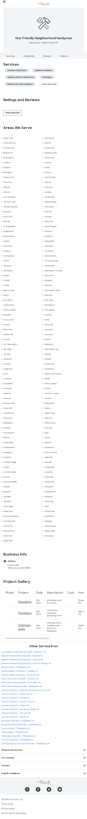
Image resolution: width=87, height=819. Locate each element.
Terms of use (7, 804)
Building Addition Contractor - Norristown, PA (20, 675)
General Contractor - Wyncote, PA (15, 713)
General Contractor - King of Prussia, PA (18, 702)
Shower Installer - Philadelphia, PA (15, 728)
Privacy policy (8, 808)
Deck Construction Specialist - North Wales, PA (21, 682)
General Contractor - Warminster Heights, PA (20, 709)
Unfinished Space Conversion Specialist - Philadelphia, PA (25, 744)
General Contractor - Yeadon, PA (15, 717)
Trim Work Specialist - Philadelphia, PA (17, 740)
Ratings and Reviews (21, 100)
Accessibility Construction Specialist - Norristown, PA (23, 652)
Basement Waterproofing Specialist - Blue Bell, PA (22, 656)
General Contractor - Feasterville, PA (16, 694)
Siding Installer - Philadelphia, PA (14, 732)
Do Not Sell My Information (13, 813)
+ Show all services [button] (49, 84)
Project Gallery (16, 581)
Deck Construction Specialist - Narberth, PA (19, 679)
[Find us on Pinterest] (38, 789)
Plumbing (25, 602)
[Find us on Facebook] (27, 789)
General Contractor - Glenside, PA (15, 698)
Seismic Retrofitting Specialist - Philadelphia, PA (21, 724)
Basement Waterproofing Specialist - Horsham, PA (22, 660)
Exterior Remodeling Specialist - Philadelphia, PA (21, 686)
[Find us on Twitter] (49, 789)
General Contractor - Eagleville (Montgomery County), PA (25, 690)
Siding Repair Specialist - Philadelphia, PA (18, 736)
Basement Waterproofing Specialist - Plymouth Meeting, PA (26, 663)
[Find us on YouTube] (59, 789)
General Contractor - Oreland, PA (15, 705)
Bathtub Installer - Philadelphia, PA (15, 667)
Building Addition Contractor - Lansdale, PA (19, 671)
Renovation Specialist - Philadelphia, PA (17, 721)
